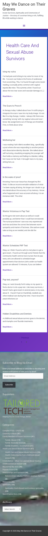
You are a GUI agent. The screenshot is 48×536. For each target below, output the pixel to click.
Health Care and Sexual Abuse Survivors (21, 452)
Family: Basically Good (14, 443)
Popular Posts (8, 470)
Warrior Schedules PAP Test (15, 245)
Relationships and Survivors (14, 472)
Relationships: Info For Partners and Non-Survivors (25, 476)
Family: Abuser (11, 440)
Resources (7, 482)
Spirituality (7, 485)
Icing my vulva (9, 71)
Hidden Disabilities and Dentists (17, 314)
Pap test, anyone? (11, 279)
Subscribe (9, 385)
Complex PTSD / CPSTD (12, 431)
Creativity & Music (10, 434)
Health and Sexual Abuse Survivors (16, 449)
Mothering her (9, 140)
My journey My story (11, 467)
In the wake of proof (12, 177)
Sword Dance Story (10, 494)
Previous (24, 338)
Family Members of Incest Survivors (17, 436)
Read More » (8, 96)
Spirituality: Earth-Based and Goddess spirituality (24, 488)
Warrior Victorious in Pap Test (16, 211)
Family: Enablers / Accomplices (17, 446)
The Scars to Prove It (12, 106)
